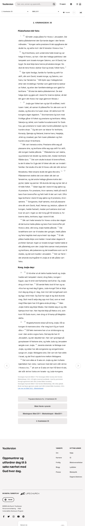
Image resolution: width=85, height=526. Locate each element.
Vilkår (19, 508)
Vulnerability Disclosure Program (12, 511)
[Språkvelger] (71, 4)
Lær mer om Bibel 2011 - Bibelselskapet (30, 388)
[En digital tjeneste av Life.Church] (42, 492)
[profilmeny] (79, 4)
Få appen (63, 4)
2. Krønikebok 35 (15, 11)
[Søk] (33, 4)
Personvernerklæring (9, 508)
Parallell (66, 12)
